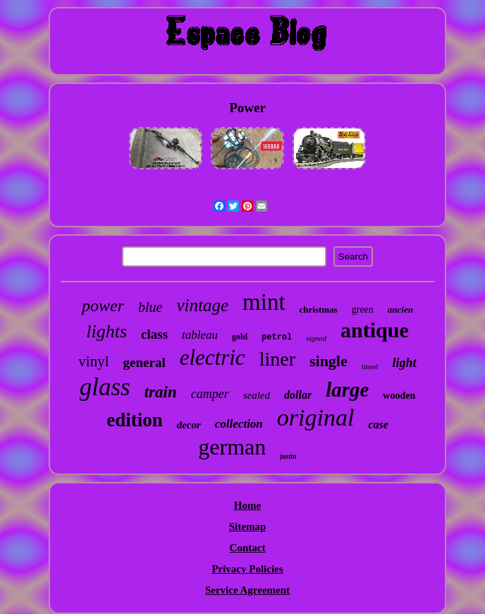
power (103, 305)
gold (239, 337)
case (378, 425)
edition (134, 420)
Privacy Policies (247, 568)
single (328, 361)
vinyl (93, 361)
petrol (277, 337)
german (232, 446)
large (347, 389)
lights (106, 331)
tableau (200, 335)
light (405, 363)
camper (210, 394)
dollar (298, 395)
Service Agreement (247, 590)
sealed (256, 395)
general (144, 362)
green (363, 309)
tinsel (370, 366)
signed (316, 338)
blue (150, 307)
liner (277, 359)
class (154, 334)
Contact (248, 547)
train (161, 392)
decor (189, 425)
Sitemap (247, 526)
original (316, 417)
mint (264, 302)
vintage (202, 305)
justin (288, 456)
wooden (399, 395)
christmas (319, 309)
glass (105, 387)
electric (212, 357)
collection (239, 424)
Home (247, 505)
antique (374, 330)
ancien (400, 309)
